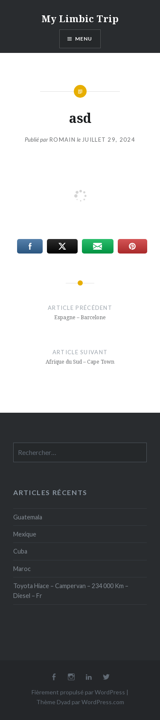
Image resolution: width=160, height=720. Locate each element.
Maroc (22, 568)
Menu (84, 38)
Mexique (24, 534)
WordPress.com (102, 701)
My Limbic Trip (80, 18)
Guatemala (27, 517)
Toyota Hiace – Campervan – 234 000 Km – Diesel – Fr (70, 590)
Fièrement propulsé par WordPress (78, 692)
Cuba (20, 551)
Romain (62, 139)
